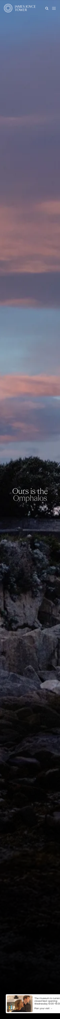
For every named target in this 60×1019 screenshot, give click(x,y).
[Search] (46, 8)
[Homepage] (20, 9)
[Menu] (54, 8)
